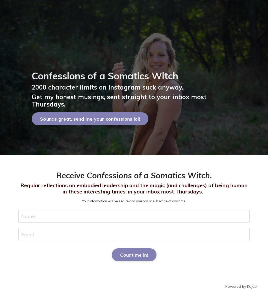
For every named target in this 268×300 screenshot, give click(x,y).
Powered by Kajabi (241, 286)
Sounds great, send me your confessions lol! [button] (90, 119)
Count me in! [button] (134, 255)
